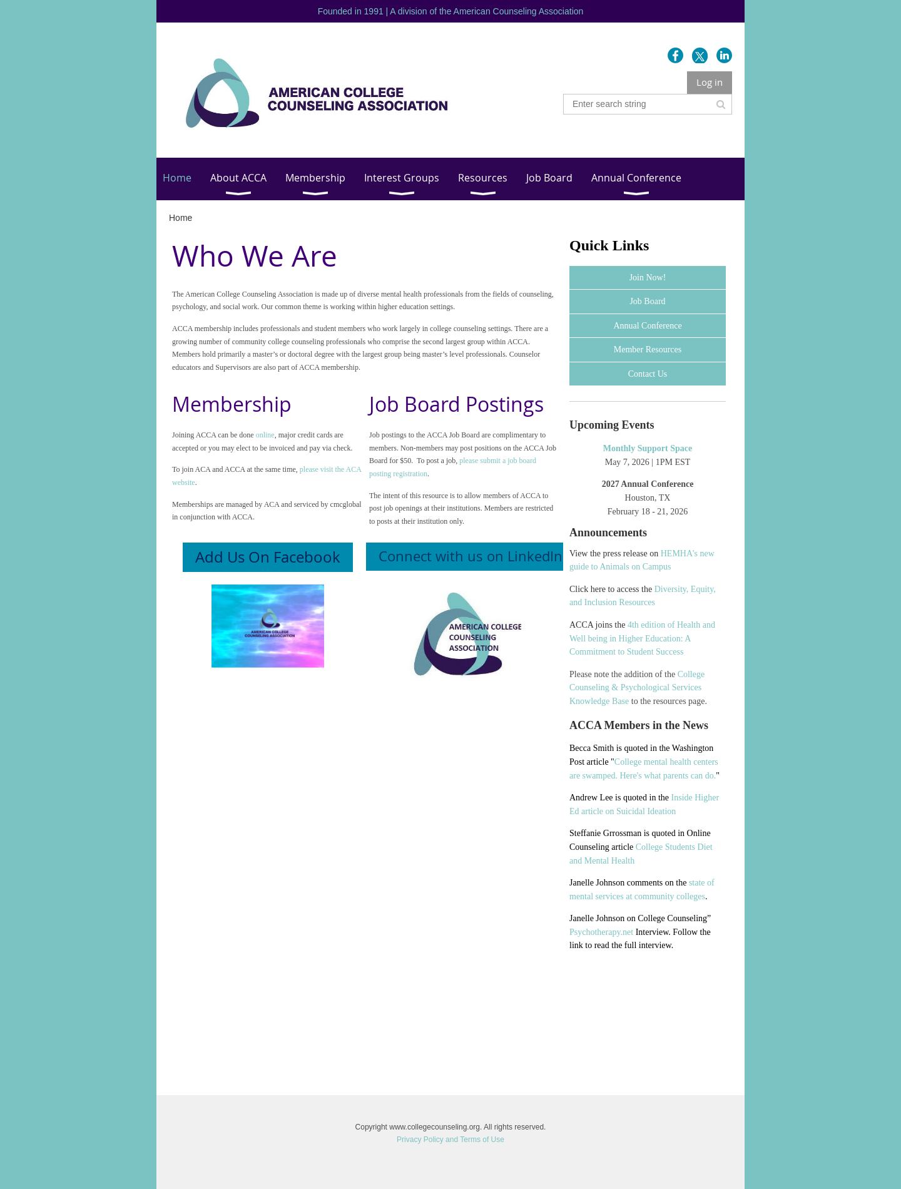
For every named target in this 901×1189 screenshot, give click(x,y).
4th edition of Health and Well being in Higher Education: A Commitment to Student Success (642, 638)
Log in (709, 82)
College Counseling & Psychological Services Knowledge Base (637, 688)
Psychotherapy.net (601, 932)
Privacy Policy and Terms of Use (450, 1139)
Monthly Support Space (647, 448)
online (265, 435)
